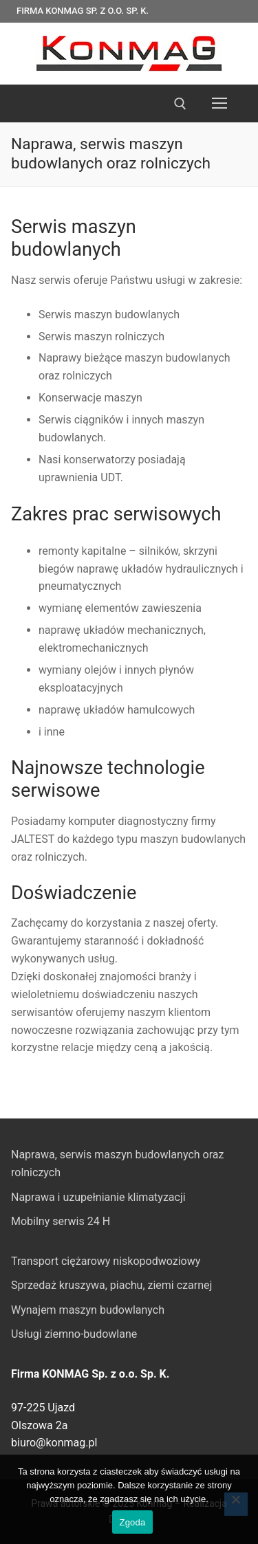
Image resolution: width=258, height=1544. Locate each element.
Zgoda (132, 1522)
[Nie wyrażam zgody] (236, 1504)
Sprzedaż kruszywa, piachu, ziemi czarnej (111, 1285)
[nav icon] (219, 103)
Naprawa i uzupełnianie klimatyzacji (98, 1197)
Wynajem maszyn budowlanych (87, 1309)
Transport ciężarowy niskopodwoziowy (105, 1261)
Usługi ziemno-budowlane (74, 1334)
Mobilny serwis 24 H (60, 1221)
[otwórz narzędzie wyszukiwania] (180, 104)
